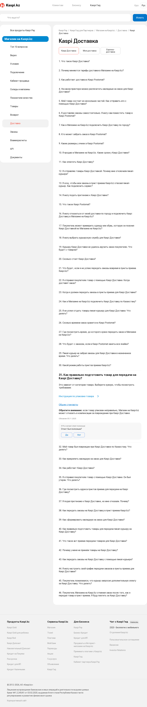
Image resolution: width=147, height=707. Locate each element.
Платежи (51, 638)
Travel (50, 633)
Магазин (51, 627)
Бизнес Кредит (81, 633)
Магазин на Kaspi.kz (105, 30)
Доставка (122, 30)
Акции (50, 654)
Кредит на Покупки (15, 654)
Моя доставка (89, 51)
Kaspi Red (11, 638)
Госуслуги (52, 659)
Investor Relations (118, 650)
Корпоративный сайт (17, 700)
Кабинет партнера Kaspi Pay (87, 662)
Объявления (53, 664)
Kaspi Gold (12, 627)
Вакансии (114, 645)
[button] (100, 406)
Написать (134, 622)
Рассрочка (12, 659)
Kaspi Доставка (68, 51)
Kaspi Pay (63, 30)
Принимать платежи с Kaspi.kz (88, 651)
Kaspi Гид (51, 669)
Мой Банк (51, 643)
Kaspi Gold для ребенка (18, 633)
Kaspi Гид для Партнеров (81, 30)
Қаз (136, 5)
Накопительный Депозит (18, 648)
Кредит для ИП (14, 664)
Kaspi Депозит (14, 643)
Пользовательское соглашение (124, 640)
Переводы (52, 648)
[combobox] (67, 17)
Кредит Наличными (16, 669)
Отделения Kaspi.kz (119, 632)
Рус (143, 5)
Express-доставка (110, 50)
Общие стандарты (68, 404)
